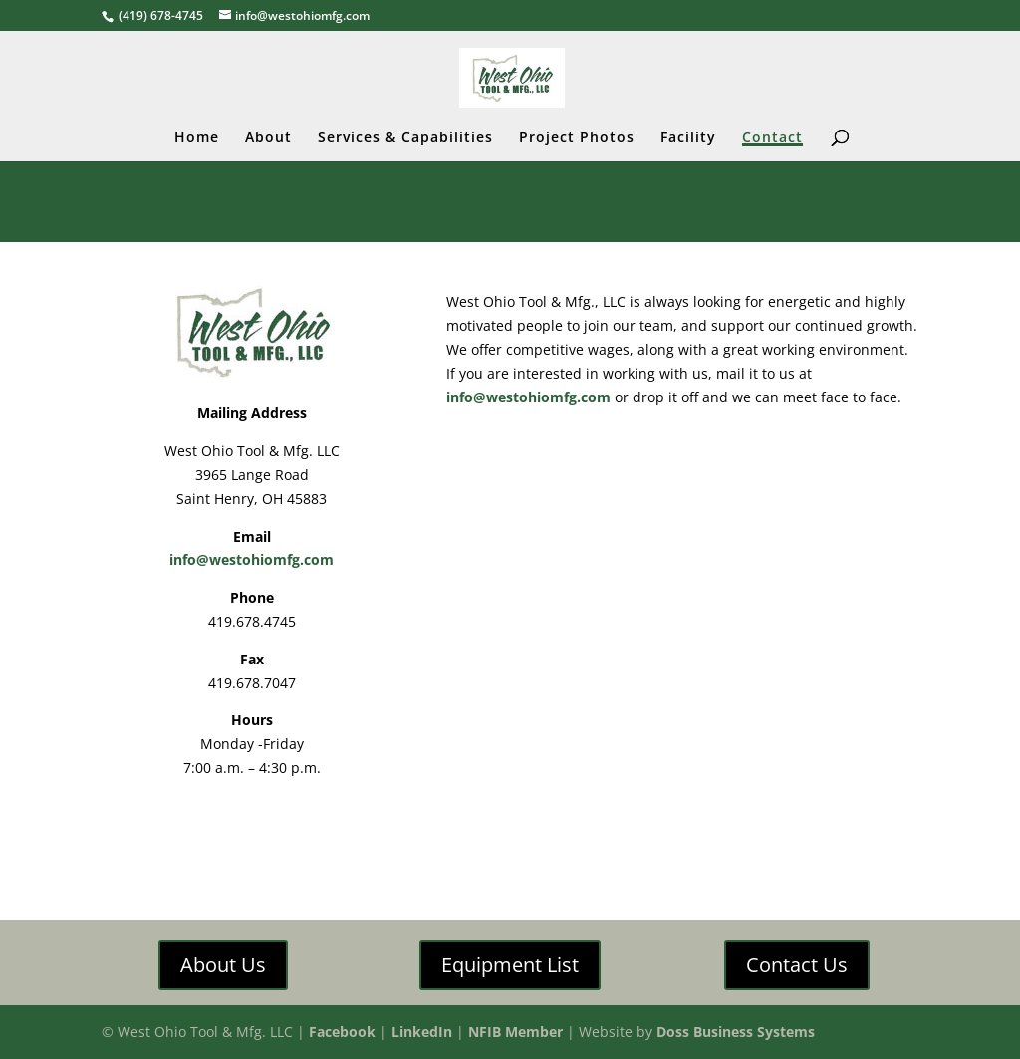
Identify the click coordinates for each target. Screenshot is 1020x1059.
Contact (772, 138)
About (268, 138)
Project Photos (577, 138)
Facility (688, 138)
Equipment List (510, 964)
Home (196, 138)
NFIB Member (515, 1031)
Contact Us (797, 964)
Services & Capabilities (405, 138)
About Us (223, 964)
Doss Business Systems (735, 1031)
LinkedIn (421, 1031)
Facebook (342, 1031)
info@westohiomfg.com (251, 559)
